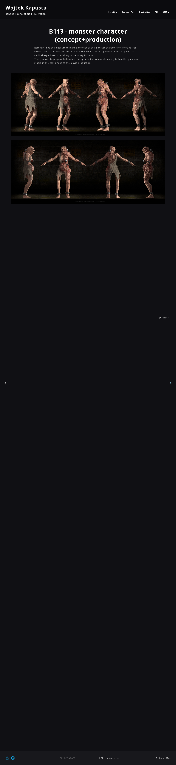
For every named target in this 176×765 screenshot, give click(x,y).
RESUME (167, 12)
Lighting (113, 12)
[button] (164, 746)
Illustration (144, 12)
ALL (157, 12)
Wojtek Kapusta (26, 7)
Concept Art (128, 12)
